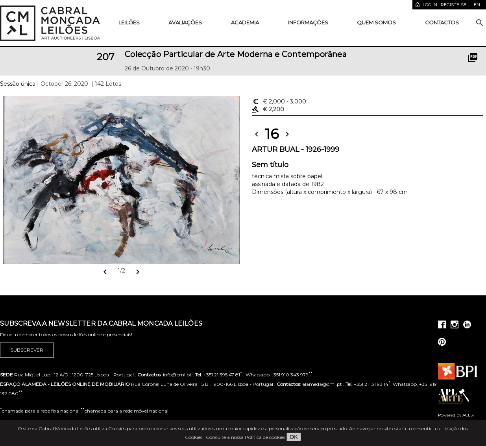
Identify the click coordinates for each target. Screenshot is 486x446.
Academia (245, 22)
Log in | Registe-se (440, 4)
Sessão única (17, 83)
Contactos (442, 22)
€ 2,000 (279, 101)
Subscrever (27, 350)
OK (294, 437)
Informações (308, 22)
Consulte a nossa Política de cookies (245, 437)
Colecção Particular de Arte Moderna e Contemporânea (236, 54)
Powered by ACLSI (456, 415)
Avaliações (185, 22)
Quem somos (376, 22)
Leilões (129, 22)
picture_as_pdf (472, 57)
